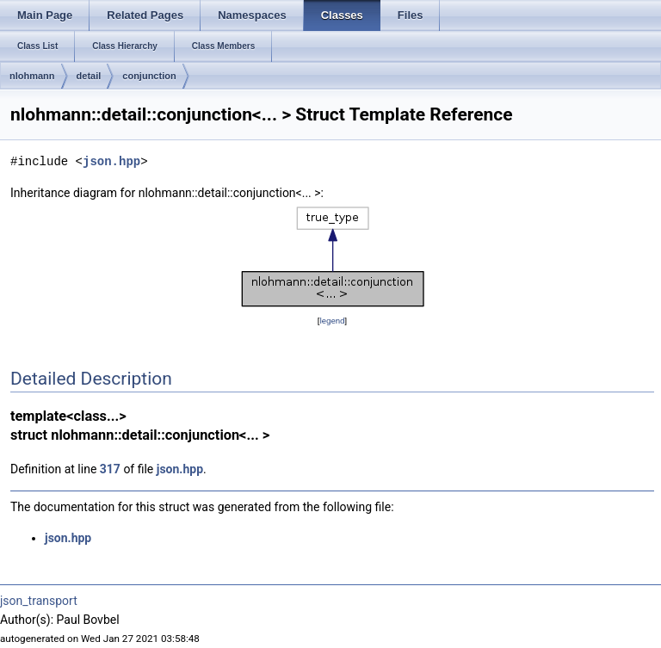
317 (110, 469)
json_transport (38, 601)
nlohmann (32, 76)
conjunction (149, 76)
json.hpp (111, 161)
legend (331, 320)
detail (89, 76)
